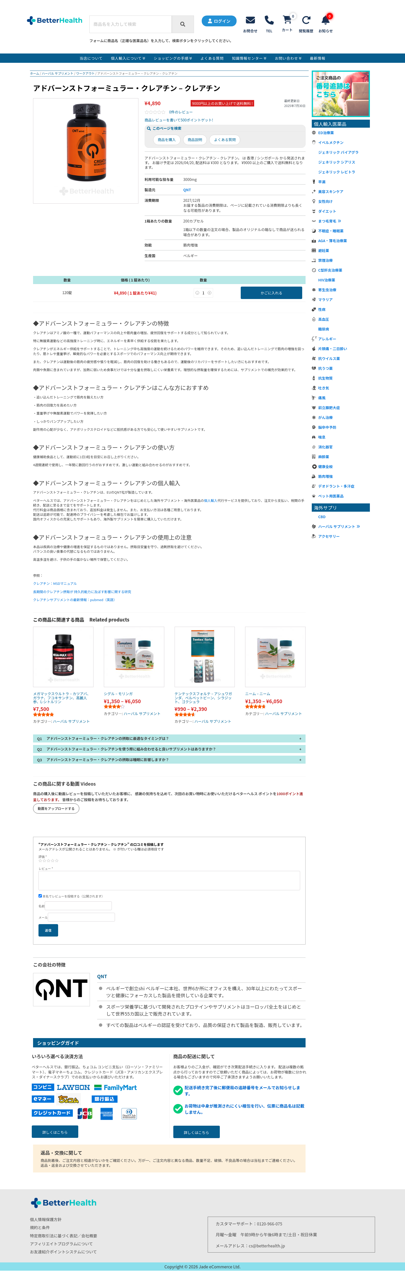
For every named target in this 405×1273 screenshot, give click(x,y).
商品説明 (195, 140)
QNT (187, 191)
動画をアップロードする (56, 809)
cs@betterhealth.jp (268, 1247)
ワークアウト (85, 74)
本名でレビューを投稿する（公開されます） (71, 897)
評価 (42, 858)
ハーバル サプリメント (58, 74)
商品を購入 (167, 140)
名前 (41, 907)
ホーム (34, 74)
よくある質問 (225, 140)
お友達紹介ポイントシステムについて (65, 1254)
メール (43, 918)
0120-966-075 (270, 1225)
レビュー (45, 870)
